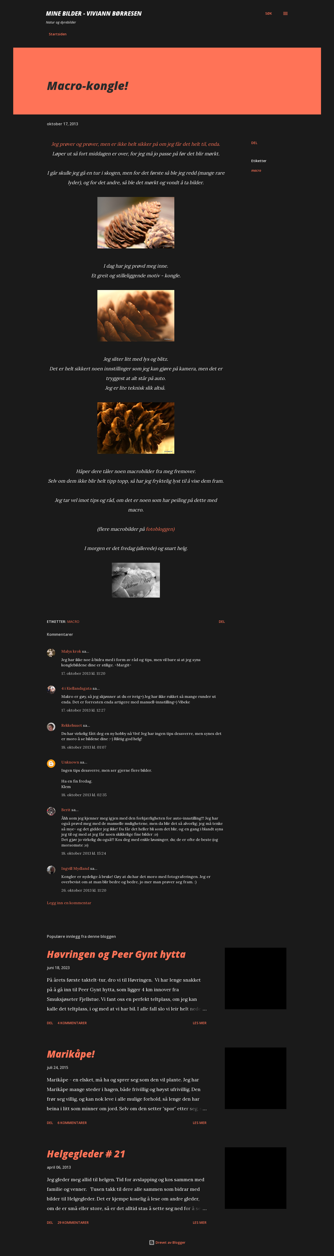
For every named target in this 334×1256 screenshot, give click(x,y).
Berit (65, 809)
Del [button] (254, 142)
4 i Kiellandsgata (76, 688)
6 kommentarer (72, 1122)
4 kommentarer (72, 1023)
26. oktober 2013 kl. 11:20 (83, 890)
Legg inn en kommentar (69, 902)
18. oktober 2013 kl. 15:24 (83, 853)
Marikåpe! (71, 1053)
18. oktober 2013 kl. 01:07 (83, 747)
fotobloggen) (160, 529)
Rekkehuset (71, 725)
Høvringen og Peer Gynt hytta (116, 954)
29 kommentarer (73, 1222)
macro (256, 170)
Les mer (200, 1023)
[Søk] (268, 13)
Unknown (70, 762)
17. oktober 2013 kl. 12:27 (83, 710)
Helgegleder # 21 (86, 1153)
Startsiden (58, 34)
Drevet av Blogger (167, 1242)
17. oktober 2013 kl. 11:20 (83, 673)
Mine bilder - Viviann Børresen (94, 13)
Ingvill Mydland (75, 868)
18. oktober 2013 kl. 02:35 (84, 794)
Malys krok (71, 651)
